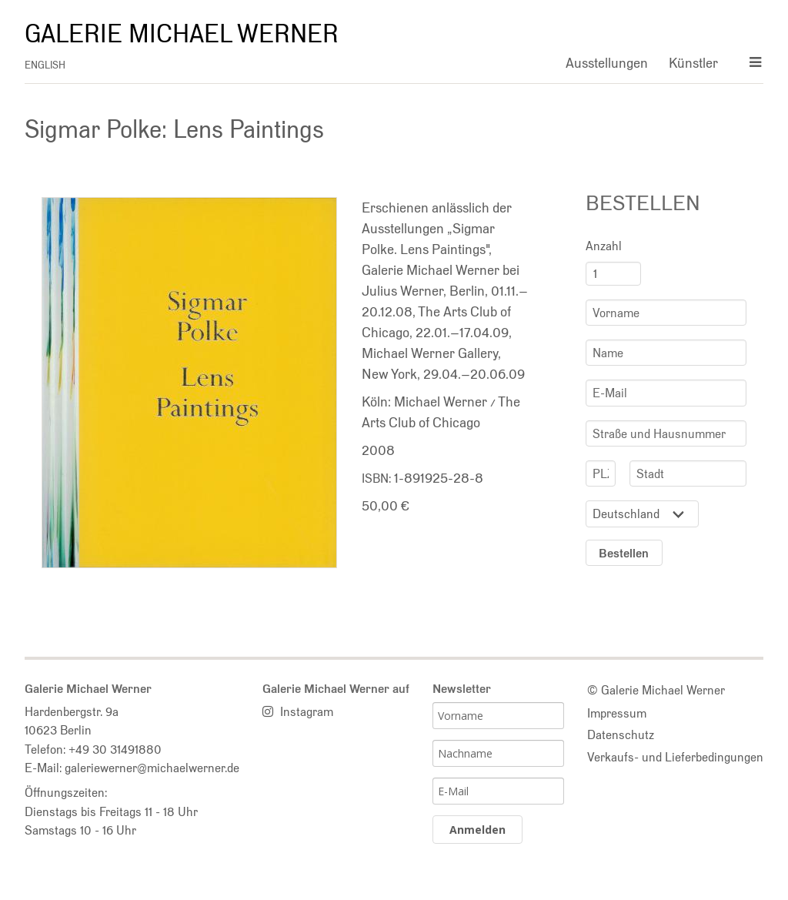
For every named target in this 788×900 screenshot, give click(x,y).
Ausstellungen (607, 63)
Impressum (616, 713)
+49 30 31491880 (115, 749)
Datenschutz (620, 734)
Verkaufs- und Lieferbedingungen (675, 756)
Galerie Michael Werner (182, 34)
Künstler (693, 63)
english (45, 65)
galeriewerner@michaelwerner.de (152, 767)
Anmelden (477, 829)
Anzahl (604, 245)
